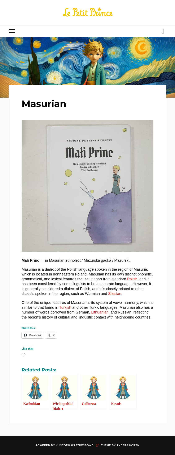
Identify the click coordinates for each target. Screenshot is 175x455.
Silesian (114, 294)
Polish (132, 279)
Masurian (44, 103)
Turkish (65, 307)
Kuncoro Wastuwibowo (75, 445)
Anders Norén (128, 445)
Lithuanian (99, 312)
